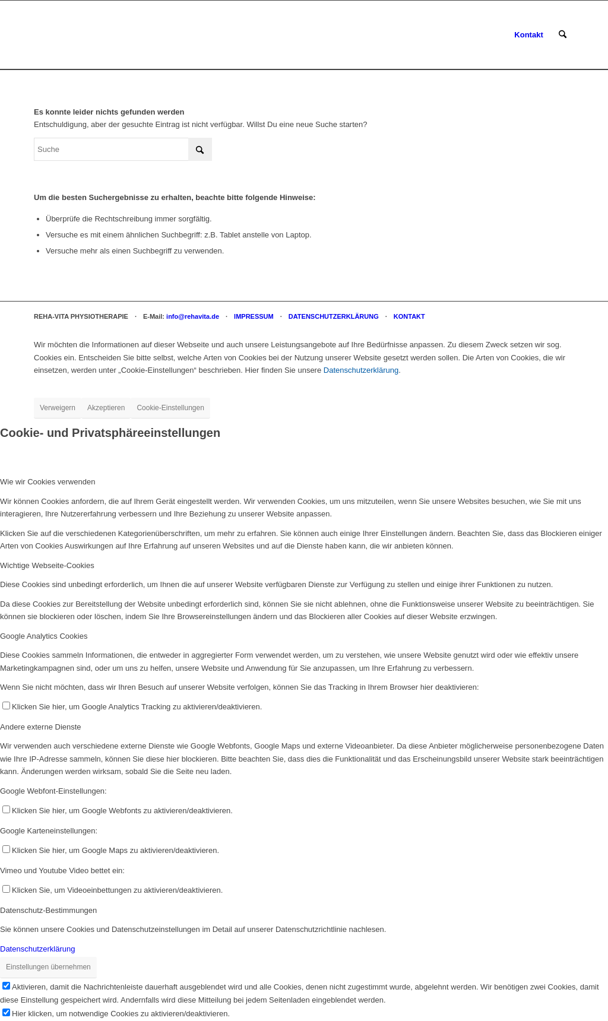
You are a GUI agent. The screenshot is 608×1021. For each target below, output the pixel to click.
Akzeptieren (106, 408)
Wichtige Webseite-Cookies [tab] (47, 565)
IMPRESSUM (254, 316)
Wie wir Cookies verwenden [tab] (47, 481)
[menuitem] (528, 35)
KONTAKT (409, 316)
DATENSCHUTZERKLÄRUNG (334, 316)
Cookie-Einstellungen (170, 408)
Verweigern (57, 408)
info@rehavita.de (192, 316)
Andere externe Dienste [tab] (40, 726)
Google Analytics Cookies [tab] (43, 636)
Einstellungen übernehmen (48, 967)
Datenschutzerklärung (361, 370)
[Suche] (562, 35)
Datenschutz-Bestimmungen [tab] (48, 910)
